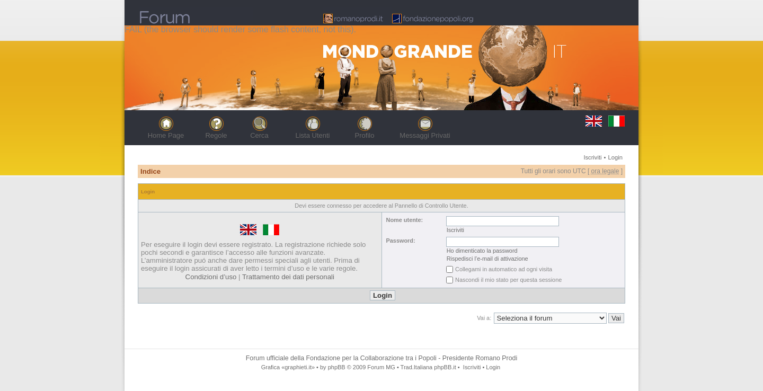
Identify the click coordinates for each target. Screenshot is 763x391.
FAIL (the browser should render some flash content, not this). (240, 29)
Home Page (166, 135)
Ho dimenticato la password (482, 250)
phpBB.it (445, 367)
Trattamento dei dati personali (288, 277)
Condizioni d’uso (211, 277)
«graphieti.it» (298, 367)
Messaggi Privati (425, 135)
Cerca (259, 135)
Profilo (365, 135)
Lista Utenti (312, 135)
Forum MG (381, 367)
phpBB (336, 367)
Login (615, 157)
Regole (216, 135)
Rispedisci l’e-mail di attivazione (487, 258)
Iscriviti (592, 157)
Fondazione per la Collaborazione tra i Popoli (371, 358)
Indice (150, 171)
